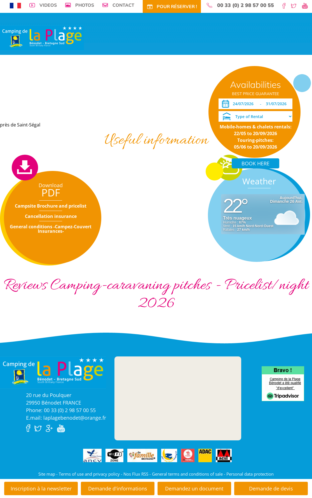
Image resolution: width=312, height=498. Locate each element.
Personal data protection (250, 474)
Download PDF (15, 108)
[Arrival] (244, 103)
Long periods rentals (191, 91)
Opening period (46, 108)
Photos (84, 5)
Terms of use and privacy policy (89, 474)
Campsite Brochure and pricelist (50, 206)
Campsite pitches (43, 91)
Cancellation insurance (51, 216)
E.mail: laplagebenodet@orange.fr (66, 417)
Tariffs (103, 91)
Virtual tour (13, 91)
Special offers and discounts (140, 91)
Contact (123, 5)
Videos (48, 5)
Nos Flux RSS (135, 474)
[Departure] (277, 103)
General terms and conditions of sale (187, 474)
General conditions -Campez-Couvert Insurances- (51, 229)
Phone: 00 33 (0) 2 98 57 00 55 (61, 410)
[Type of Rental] (255, 116)
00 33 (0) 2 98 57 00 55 (245, 5)
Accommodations (78, 91)
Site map (46, 474)
